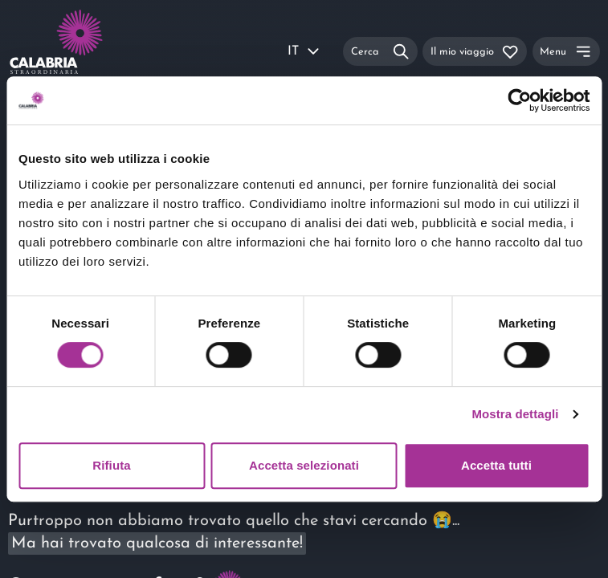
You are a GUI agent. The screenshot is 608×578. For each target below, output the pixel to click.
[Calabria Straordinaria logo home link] (64, 51)
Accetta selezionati (304, 465)
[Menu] (566, 51)
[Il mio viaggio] (474, 51)
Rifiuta (111, 465)
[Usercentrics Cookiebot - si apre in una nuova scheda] (519, 100)
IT (304, 51)
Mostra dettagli (514, 414)
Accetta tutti (496, 465)
